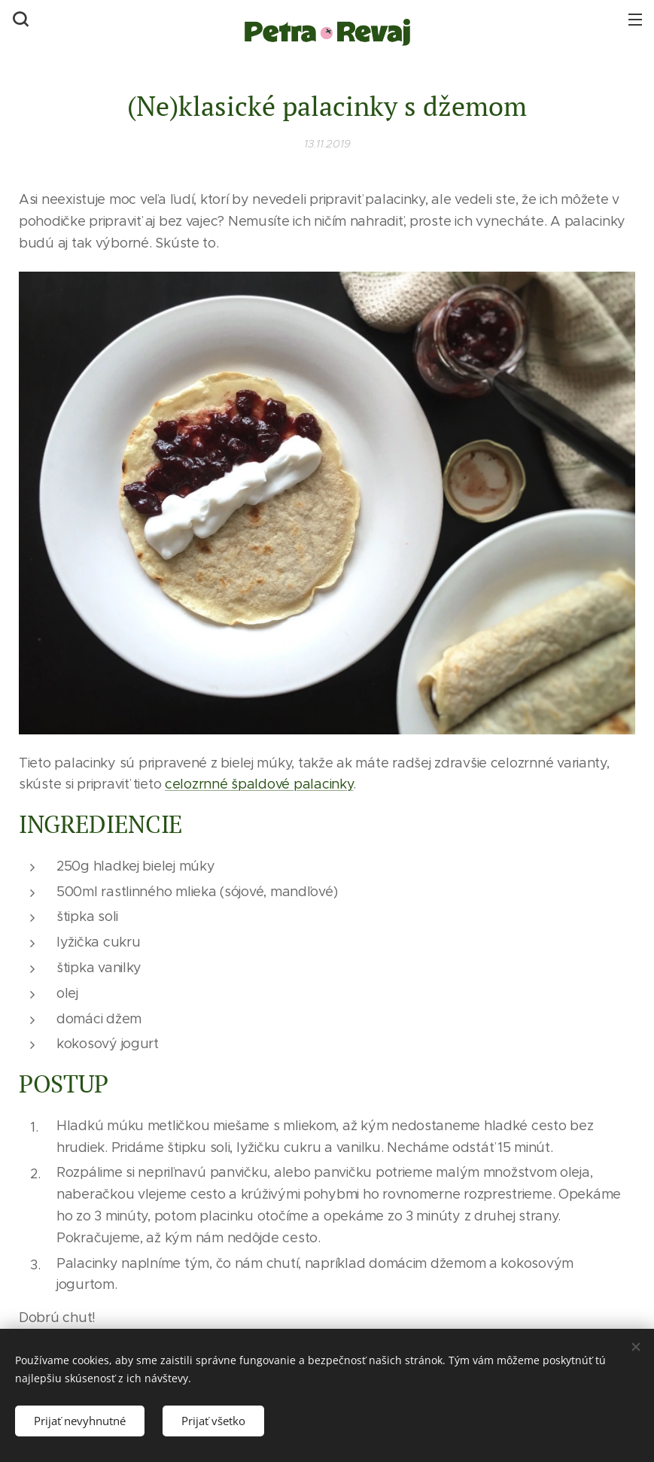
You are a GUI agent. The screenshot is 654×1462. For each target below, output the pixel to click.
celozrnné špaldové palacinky (259, 784)
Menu (635, 19)
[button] (19, 19)
